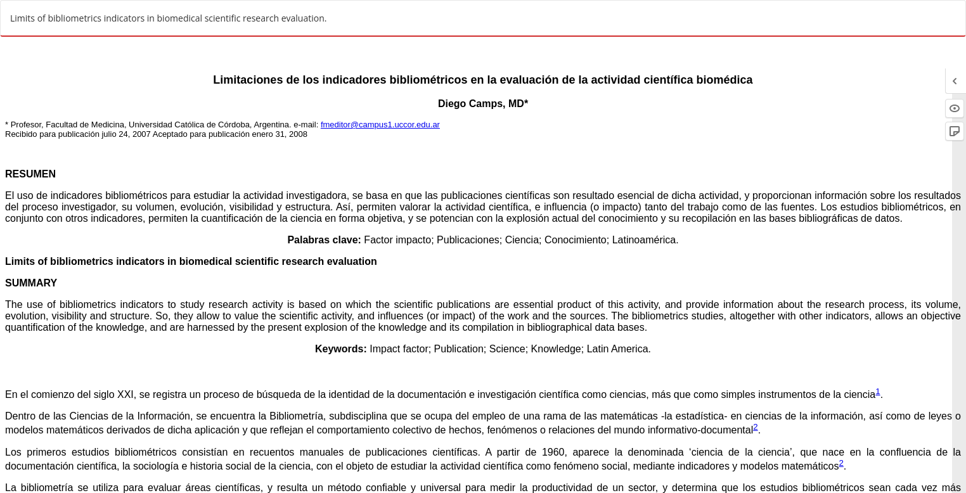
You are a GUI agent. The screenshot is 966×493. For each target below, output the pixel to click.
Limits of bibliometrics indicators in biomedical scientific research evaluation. (168, 18)
